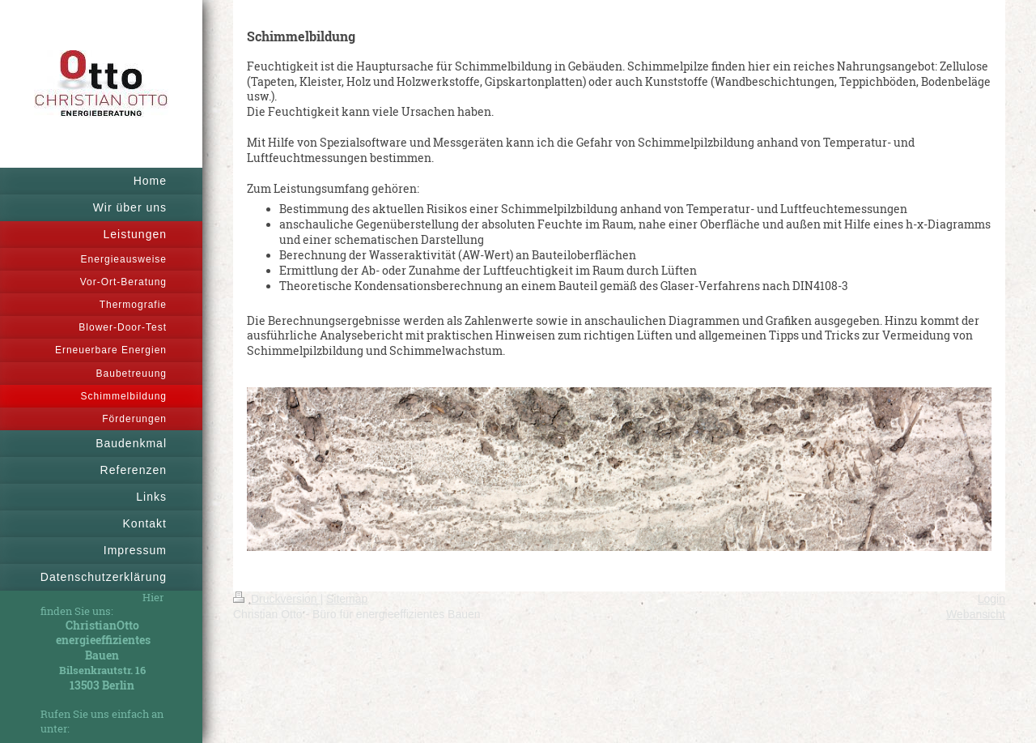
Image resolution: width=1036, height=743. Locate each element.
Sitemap (346, 598)
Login (991, 598)
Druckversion (276, 598)
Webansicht (975, 614)
